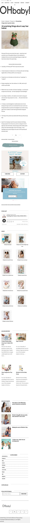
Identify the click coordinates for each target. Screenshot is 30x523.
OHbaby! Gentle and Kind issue (7, 305)
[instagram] (18, 511)
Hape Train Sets (19, 341)
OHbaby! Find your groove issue (22, 290)
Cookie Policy (3, 517)
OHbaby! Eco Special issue (22, 275)
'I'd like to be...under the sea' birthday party (18, 440)
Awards (22, 2)
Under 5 (3, 462)
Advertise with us (5, 456)
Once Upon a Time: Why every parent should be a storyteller (19, 403)
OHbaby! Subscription (7, 244)
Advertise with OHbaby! (12, 64)
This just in (12, 21)
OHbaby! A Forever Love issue (22, 259)
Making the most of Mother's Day (19, 427)
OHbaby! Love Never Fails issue (7, 321)
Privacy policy (19, 517)
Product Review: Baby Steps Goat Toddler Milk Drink (7, 343)
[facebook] (10, 511)
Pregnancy (3, 458)
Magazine (3, 476)
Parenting (3, 465)
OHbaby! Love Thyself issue (22, 305)
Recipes (3, 471)
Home (2, 21)
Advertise (7, 2)
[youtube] (26, 511)
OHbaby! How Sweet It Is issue (8, 259)
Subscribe (16, 2)
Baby (3, 460)
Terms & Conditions (11, 517)
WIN (2, 474)
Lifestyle (7, 21)
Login (12, 2)
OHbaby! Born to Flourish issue (8, 290)
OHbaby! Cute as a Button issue (7, 275)
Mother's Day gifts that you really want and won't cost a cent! (19, 415)
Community (4, 469)
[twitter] (7, 0)
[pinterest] (22, 511)
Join (2, 2)
